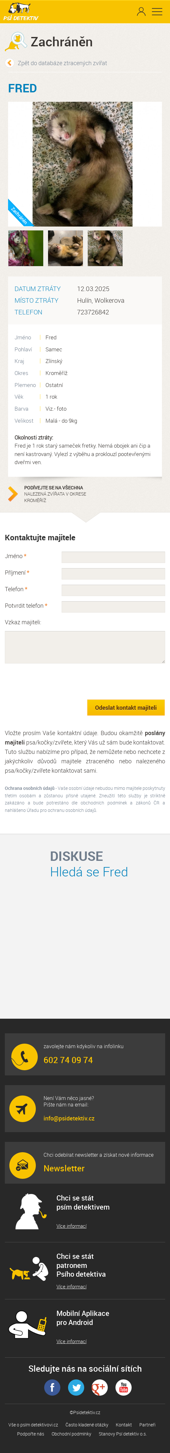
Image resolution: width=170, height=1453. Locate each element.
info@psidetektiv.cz (69, 1118)
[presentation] (54, 681)
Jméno (15, 556)
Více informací (71, 1226)
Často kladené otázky (86, 1425)
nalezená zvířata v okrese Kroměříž (64, 494)
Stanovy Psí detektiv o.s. (123, 1434)
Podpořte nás (30, 1434)
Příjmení (17, 572)
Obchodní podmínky (71, 1434)
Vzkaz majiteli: (23, 622)
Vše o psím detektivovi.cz (33, 1425)
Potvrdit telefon (26, 605)
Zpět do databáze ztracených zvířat (62, 63)
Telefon (16, 589)
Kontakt (124, 1425)
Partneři (147, 1425)
